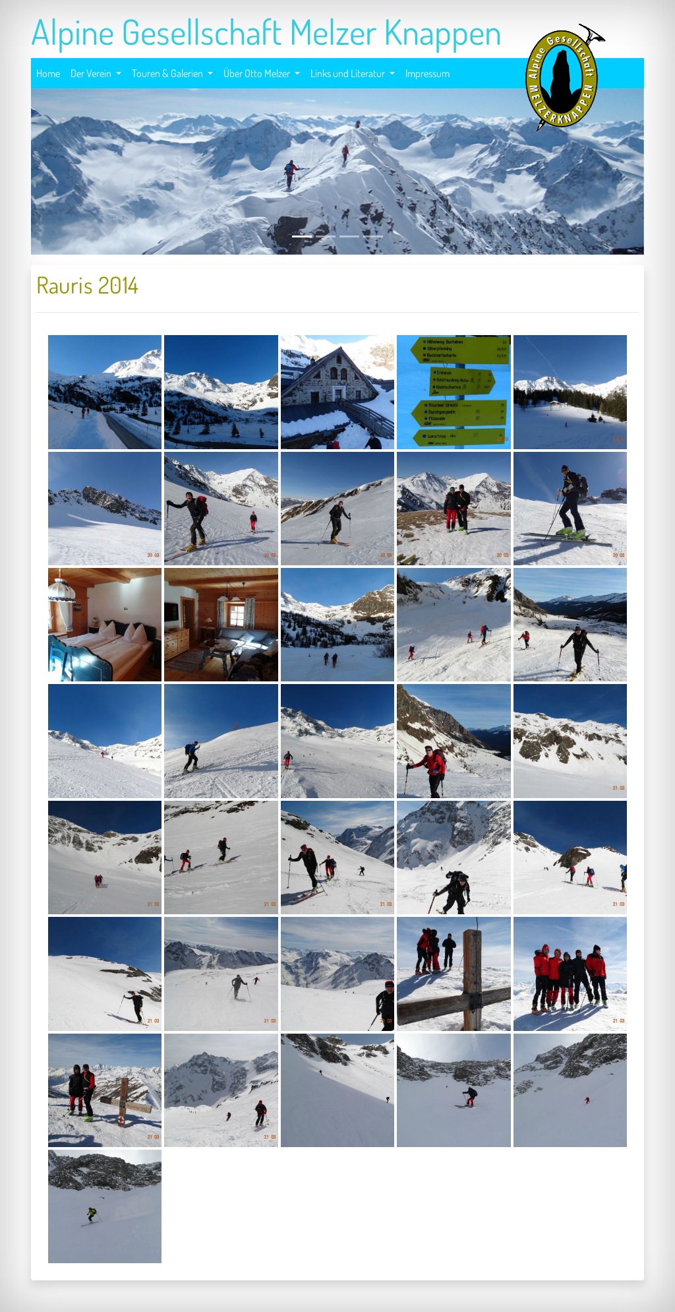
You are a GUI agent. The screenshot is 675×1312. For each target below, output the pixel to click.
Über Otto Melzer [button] (257, 73)
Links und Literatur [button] (348, 73)
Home (48, 71)
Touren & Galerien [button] (168, 73)
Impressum (427, 71)
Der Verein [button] (92, 73)
